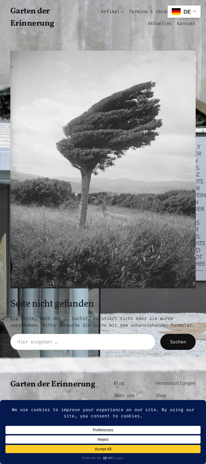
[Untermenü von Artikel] (122, 11)
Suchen (178, 342)
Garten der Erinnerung (52, 384)
